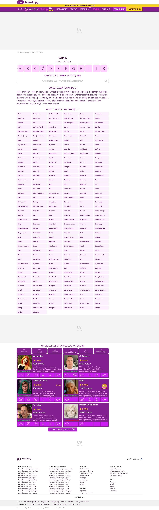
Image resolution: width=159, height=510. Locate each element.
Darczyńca (52, 136)
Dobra (97, 189)
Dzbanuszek (22, 277)
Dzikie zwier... (22, 299)
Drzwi (35, 246)
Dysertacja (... (53, 268)
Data (19, 141)
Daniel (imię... (100, 132)
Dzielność (67, 286)
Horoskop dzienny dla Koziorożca (29, 469)
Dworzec (83, 255)
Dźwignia (52, 308)
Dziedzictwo (37, 286)
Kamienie (82, 482)
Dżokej (20, 312)
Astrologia (83, 478)
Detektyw (36, 176)
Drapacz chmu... (69, 220)
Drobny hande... (23, 229)
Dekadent (98, 154)
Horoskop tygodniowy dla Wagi (59, 489)
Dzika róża (98, 295)
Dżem (82, 308)
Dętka (35, 180)
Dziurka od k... (69, 299)
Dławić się (36, 185)
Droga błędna (53, 229)
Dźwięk (97, 304)
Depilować (98, 167)
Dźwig (20, 308)
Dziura (51, 299)
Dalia (19, 127)
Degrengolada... (70, 154)
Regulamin (83, 491)
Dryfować (52, 242)
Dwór (20, 260)
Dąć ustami (99, 141)
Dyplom (66, 264)
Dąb (81, 141)
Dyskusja (83, 268)
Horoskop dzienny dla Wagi (27, 489)
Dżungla (36, 312)
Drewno (82, 224)
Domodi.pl (31, 505)
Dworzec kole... (100, 255)
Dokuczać (98, 198)
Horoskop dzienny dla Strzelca (27, 493)
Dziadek (36, 277)
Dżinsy (97, 308)
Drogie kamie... (100, 229)
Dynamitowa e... (23, 264)
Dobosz (82, 189)
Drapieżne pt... (100, 220)
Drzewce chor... (85, 242)
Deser (66, 171)
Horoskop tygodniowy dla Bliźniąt (59, 480)
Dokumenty (22, 202)
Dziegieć (52, 286)
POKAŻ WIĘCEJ (80, 497)
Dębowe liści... (22, 180)
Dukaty (82, 251)
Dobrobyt (21, 193)
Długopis (83, 185)
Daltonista (52, 127)
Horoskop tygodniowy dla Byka (59, 478)
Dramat (51, 220)
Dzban (82, 273)
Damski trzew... (23, 132)
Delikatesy (52, 163)
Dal (34, 123)
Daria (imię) (68, 136)
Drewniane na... (69, 224)
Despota (98, 171)
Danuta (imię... (23, 136)
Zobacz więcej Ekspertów (63, 430)
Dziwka (82, 299)
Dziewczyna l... (85, 290)
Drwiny (35, 242)
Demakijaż (21, 167)
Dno (50, 189)
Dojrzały (52, 198)
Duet (65, 251)
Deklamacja (22, 158)
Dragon (36, 220)
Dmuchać (36, 189)
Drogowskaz (22, 233)
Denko (51, 167)
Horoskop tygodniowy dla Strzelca (59, 493)
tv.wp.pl (72, 505)
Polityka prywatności (86, 493)
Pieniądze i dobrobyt (86, 471)
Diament (83, 180)
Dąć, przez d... (22, 145)
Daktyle (20, 123)
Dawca (35, 141)
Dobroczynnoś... (38, 193)
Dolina (66, 202)
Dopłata (36, 211)
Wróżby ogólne (84, 476)
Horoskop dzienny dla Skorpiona (28, 491)
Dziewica (21, 295)
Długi (66, 185)
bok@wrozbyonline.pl (31, 502)
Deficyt (20, 154)
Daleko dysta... (69, 123)
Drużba (97, 237)
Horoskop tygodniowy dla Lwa (58, 485)
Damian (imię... (85, 127)
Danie (82, 132)
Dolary (35, 202)
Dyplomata (99, 264)
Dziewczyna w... (100, 290)
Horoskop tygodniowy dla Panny (59, 487)
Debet (97, 145)
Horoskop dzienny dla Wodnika (28, 471)
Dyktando (67, 260)
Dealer (66, 145)
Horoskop (113, 491)
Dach (19, 114)
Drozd (51, 233)
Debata (82, 145)
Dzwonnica (68, 304)
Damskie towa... (38, 132)
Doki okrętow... (69, 198)
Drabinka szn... (23, 220)
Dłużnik (20, 189)
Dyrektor (21, 268)
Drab (50, 215)
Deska (82, 171)
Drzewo (98, 242)
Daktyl (97, 119)
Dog (19, 198)
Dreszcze (36, 224)
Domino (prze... (38, 207)
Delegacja (98, 158)
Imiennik (105, 9)
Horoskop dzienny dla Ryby (27, 474)
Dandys (66, 132)
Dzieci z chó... (53, 282)
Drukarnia (36, 237)
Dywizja (51, 273)
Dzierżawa (52, 290)
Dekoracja (67, 158)
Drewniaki (52, 224)
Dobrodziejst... (54, 193)
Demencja (36, 167)
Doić (34, 198)
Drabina (67, 215)
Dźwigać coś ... (38, 308)
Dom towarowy (23, 207)
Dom (81, 202)
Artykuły (85, 8)
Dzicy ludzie (99, 277)
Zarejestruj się (134, 9)
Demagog (98, 163)
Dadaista (98, 114)
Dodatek (83, 193)
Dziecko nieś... (100, 282)
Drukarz (51, 237)
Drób (81, 233)
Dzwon (20, 304)
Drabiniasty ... (100, 215)
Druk (19, 237)
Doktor (82, 198)
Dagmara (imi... (54, 119)
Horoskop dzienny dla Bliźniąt (27, 480)
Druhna (97, 233)
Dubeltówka (99, 246)
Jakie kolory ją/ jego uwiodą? (119, 474)
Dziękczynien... (69, 295)
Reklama (71, 502)
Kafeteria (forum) (43, 505)
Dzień (20, 290)
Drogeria (83, 229)
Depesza (83, 167)
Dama (66, 127)
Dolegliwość (53, 202)
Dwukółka (36, 260)
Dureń (20, 255)
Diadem (67, 180)
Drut (81, 237)
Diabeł (51, 180)
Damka (97, 127)
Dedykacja (83, 149)
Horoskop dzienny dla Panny (27, 487)
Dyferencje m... (54, 260)
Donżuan (21, 211)
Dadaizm (21, 119)
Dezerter (83, 176)
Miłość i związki (84, 469)
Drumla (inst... (69, 237)
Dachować (36, 114)
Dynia (51, 264)
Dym (81, 260)
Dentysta (67, 167)
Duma (97, 251)
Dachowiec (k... (54, 114)
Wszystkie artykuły (82, 502)
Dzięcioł (51, 295)
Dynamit (98, 260)
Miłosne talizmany (115, 469)
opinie (38, 361)
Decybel (51, 149)
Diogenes (21, 185)
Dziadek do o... (54, 277)
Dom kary (98, 202)
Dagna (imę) (68, 119)
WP (17, 52)
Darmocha (83, 136)
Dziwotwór (99, 299)
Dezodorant (99, 176)
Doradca (52, 211)
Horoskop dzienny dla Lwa (26, 485)
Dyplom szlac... (85, 264)
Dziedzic (21, 286)
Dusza (51, 255)
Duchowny (37, 251)
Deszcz (20, 176)
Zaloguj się (119, 9)
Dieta (97, 180)
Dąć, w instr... (37, 145)
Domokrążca (53, 207)
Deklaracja (37, 158)
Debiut (20, 149)
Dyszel (20, 273)
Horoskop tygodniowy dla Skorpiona (60, 491)
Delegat (20, 163)
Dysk (65, 268)
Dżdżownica (68, 308)
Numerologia (84, 480)
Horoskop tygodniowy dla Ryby (59, 474)
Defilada (36, 154)
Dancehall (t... (53, 132)
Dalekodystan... (85, 123)
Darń (97, 136)
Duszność (67, 255)
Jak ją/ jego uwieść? (116, 476)
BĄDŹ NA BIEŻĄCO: (134, 459)
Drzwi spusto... (69, 246)
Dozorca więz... (100, 211)
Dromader (37, 233)
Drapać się (83, 220)
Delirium (83, 163)
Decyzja (67, 149)
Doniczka (67, 207)
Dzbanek (98, 273)
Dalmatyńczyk (38, 127)
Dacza (82, 114)
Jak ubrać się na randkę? (117, 471)
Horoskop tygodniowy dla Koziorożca (61, 469)
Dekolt (51, 158)
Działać (82, 277)
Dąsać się (52, 145)
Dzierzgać (36, 290)
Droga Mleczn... (69, 229)
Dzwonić (52, 304)
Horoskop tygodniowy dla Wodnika (60, 471)
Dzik (81, 295)
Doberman (68, 189)
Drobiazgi (98, 224)
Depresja (36, 171)
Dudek (51, 251)
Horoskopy (61, 9)
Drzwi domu (53, 246)
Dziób (35, 299)
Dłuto (97, 185)
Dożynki (20, 215)
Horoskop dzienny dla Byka (27, 478)
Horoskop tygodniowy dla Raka (59, 482)
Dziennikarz (99, 286)
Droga (35, 229)
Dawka (66, 141)
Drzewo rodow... (23, 246)
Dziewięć (36, 295)
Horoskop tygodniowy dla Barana (59, 476)
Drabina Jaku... (85, 215)
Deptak (51, 171)
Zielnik (82, 485)
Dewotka (67, 176)
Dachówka (67, 114)
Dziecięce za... (69, 282)
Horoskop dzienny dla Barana (27, 476)
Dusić (35, 255)
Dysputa (98, 268)
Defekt (97, 149)
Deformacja (53, 154)
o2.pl (78, 505)
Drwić (20, 242)
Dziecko (82, 282)
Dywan (35, 273)
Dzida (35, 282)
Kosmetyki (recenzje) (59, 505)
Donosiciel (98, 207)
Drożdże (67, 233)
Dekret (82, 158)
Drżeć (82, 246)
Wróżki (112, 487)
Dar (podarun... (38, 136)
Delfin (35, 163)
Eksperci (74, 9)
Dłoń (50, 185)
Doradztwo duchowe (86, 474)
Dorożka (67, 211)
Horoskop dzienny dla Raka (27, 482)
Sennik (96, 9)
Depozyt (21, 171)
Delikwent (67, 163)
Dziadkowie (68, 277)
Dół (34, 215)
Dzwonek (36, 304)
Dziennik (83, 286)
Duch (19, 251)
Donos (82, 207)
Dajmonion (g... (85, 119)
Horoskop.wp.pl (24, 52)
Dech (35, 149)
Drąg (19, 224)
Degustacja (84, 154)
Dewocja (52, 176)
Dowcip (82, 211)
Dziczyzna (21, 282)
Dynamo (36, 264)
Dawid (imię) (53, 141)
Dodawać (98, 193)
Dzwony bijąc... (85, 304)
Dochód (67, 193)
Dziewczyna (68, 290)
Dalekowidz (99, 123)
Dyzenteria (68, 273)
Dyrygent (36, 268)
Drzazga (67, 242)
